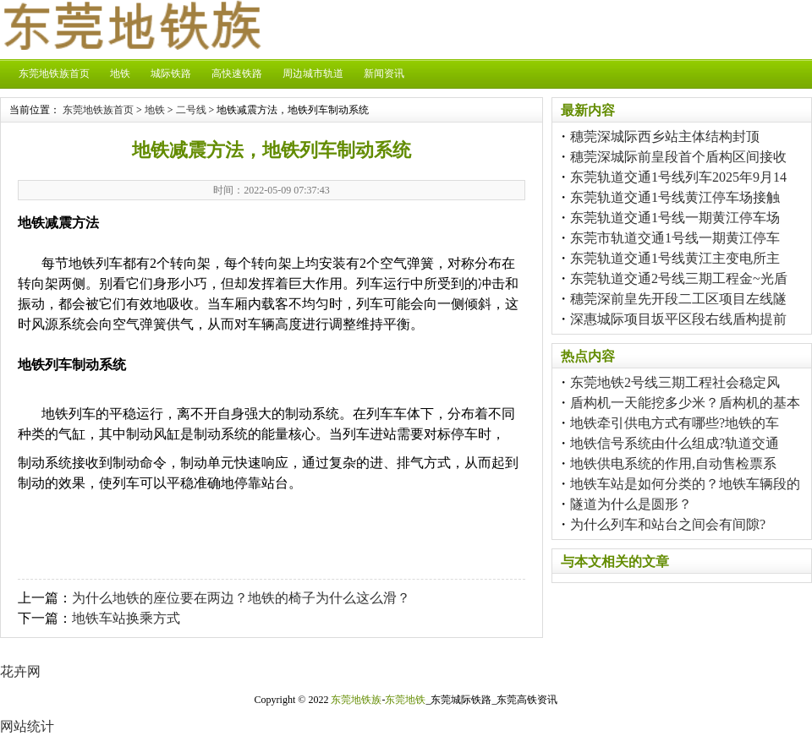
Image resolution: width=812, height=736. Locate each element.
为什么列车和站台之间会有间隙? (667, 524)
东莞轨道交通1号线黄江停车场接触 (675, 197)
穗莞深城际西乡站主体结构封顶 (665, 136)
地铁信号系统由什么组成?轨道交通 (674, 443)
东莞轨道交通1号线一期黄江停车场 (675, 217)
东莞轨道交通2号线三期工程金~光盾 (678, 278)
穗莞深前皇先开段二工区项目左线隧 (678, 299)
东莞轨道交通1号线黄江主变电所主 (675, 258)
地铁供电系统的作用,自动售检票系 (673, 463)
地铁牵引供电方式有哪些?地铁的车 (674, 423)
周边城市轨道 (313, 73)
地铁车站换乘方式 (126, 618)
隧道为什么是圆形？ (631, 504)
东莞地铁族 (356, 700)
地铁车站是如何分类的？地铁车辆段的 (685, 484)
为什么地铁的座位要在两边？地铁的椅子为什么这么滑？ (241, 598)
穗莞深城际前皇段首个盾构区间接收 (678, 157)
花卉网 (20, 671)
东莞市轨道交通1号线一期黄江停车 (675, 238)
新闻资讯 (384, 73)
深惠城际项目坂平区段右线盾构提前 (678, 319)
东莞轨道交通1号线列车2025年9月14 (678, 177)
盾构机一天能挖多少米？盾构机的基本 (685, 402)
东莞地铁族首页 (54, 73)
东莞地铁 (405, 700)
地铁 (120, 73)
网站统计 (27, 726)
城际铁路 (171, 73)
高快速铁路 (236, 73)
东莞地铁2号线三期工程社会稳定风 (675, 382)
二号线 (191, 110)
